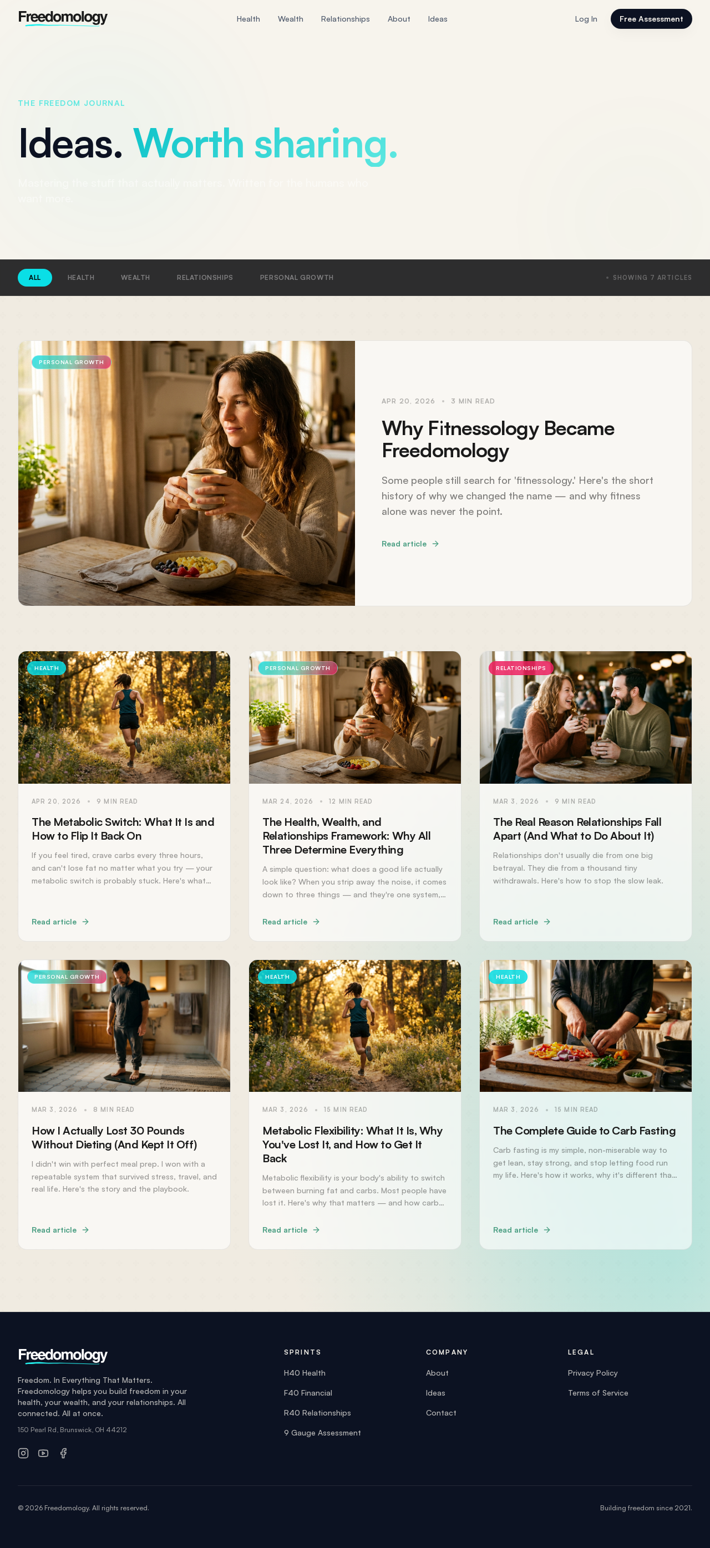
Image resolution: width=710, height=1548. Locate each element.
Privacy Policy (593, 1372)
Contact (441, 1412)
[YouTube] (43, 1453)
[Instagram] (23, 1453)
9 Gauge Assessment (322, 1432)
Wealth (290, 19)
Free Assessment (651, 18)
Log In (586, 18)
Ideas (438, 19)
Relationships (345, 19)
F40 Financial (308, 1392)
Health (248, 19)
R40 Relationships (317, 1412)
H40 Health (305, 1372)
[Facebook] (63, 1453)
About (399, 19)
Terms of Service (598, 1392)
